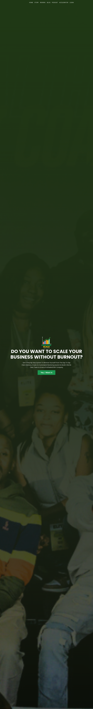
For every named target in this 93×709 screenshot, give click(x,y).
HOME (31, 2)
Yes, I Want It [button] (46, 372)
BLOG (48, 2)
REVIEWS (42, 2)
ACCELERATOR (63, 2)
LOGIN (72, 2)
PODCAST (55, 2)
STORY (36, 2)
